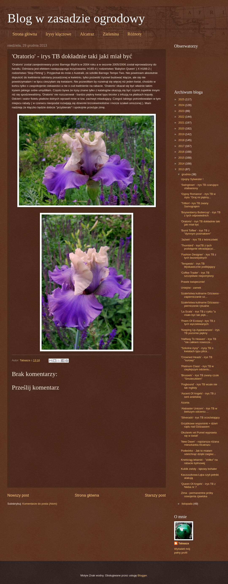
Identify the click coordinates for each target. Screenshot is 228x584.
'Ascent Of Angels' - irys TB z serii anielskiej (198, 395)
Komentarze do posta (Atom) (39, 503)
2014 (181, 163)
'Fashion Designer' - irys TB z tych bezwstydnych (198, 256)
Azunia (185, 402)
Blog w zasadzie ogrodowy (76, 18)
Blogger (142, 575)
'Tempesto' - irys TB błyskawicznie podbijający (198, 265)
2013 (181, 169)
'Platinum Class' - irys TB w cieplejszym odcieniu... (197, 368)
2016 (181, 151)
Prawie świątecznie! (193, 281)
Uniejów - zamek (191, 287)
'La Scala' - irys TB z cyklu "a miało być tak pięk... (198, 313)
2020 (181, 128)
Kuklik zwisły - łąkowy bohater (199, 468)
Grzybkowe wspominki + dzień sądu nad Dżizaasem (199, 425)
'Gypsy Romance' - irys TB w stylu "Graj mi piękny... (198, 195)
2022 (181, 116)
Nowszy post (18, 495)
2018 (181, 140)
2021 (181, 122)
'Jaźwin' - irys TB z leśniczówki (199, 239)
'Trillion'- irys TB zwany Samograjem (194, 205)
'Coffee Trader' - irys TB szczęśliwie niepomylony (197, 274)
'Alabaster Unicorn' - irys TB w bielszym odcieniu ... (199, 410)
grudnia (186, 174)
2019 (181, 134)
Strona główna (24, 34)
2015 (181, 157)
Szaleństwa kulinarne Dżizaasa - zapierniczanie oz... (200, 295)
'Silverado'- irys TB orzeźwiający (200, 417)
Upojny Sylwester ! (192, 179)
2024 (181, 105)
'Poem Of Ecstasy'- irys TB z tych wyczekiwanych (198, 322)
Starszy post (155, 495)
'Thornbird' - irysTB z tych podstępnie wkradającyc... (198, 247)
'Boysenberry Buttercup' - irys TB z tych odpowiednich (200, 214)
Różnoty (135, 34)
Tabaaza (183, 543)
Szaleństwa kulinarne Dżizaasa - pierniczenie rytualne (200, 304)
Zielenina (111, 34)
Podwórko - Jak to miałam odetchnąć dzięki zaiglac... (198, 452)
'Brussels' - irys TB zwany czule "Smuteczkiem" (200, 377)
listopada (187, 503)
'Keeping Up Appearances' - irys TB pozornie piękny (200, 331)
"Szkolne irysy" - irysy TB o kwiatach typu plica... (197, 349)
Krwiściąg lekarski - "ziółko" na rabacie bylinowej (199, 461)
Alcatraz (87, 34)
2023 (181, 111)
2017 (181, 146)
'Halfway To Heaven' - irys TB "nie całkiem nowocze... (198, 340)
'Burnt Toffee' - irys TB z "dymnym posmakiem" (196, 232)
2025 (181, 99)
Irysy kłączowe (58, 34)
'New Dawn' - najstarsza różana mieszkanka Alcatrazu (200, 443)
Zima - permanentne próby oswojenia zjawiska (197, 494)
